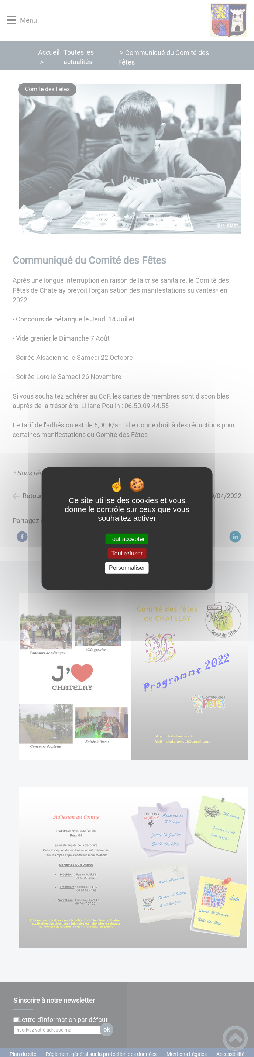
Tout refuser (127, 553)
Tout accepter (127, 539)
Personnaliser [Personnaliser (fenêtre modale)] (127, 568)
